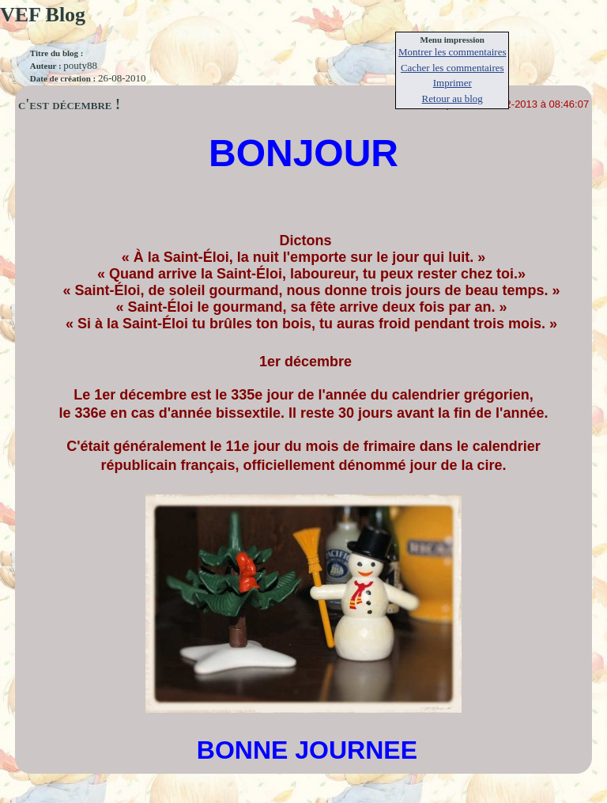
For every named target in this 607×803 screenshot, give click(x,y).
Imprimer (452, 83)
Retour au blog (452, 98)
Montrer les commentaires (452, 52)
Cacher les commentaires (452, 68)
